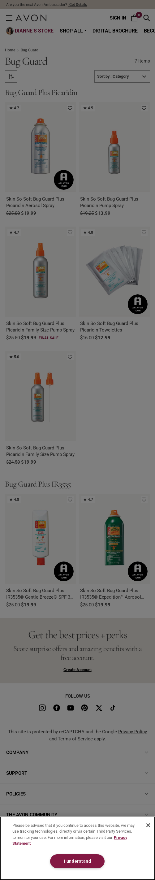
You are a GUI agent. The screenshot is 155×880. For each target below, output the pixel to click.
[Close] (148, 825)
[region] (77, 848)
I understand (77, 861)
